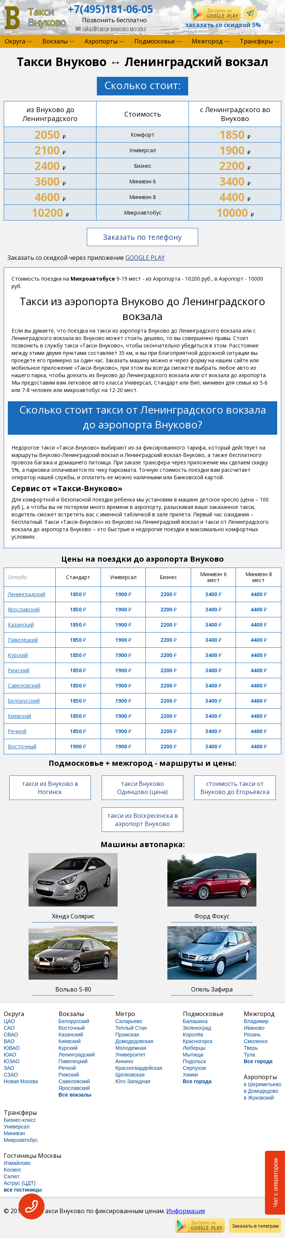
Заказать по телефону (142, 237)
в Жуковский (259, 1098)
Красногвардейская (138, 1068)
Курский (18, 655)
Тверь (251, 1048)
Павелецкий (23, 639)
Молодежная (130, 1048)
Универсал (17, 1127)
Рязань (252, 1035)
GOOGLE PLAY (145, 258)
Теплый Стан (131, 1028)
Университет (130, 1055)
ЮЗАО (12, 1061)
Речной (17, 731)
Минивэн (14, 1133)
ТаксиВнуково (47, 17)
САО (9, 1028)
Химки (190, 1075)
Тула (249, 1055)
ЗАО (9, 1068)
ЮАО (10, 1055)
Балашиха (195, 1021)
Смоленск (256, 1041)
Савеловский (24, 685)
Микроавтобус (21, 1140)
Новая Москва (21, 1081)
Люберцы (194, 1048)
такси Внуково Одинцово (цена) (142, 788)
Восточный (22, 746)
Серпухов (194, 1068)
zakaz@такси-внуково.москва (110, 28)
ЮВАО (12, 1048)
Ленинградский (26, 594)
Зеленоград (197, 1028)
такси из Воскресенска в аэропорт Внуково (142, 819)
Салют (12, 1176)
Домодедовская (134, 1041)
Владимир (256, 1021)
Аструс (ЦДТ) (20, 1183)
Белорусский (24, 700)
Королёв (193, 1035)
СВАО (11, 1035)
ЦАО (9, 1021)
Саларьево (128, 1021)
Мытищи (193, 1055)
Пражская (127, 1035)
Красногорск (198, 1041)
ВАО (9, 1041)
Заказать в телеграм (255, 1225)
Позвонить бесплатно (114, 20)
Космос (12, 1170)
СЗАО (11, 1075)
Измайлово (17, 1163)
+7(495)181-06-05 (110, 9)
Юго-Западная (132, 1081)
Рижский (18, 670)
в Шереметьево (262, 1084)
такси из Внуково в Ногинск (50, 788)
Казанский (21, 624)
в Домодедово (261, 1091)
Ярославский (24, 609)
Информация (185, 1211)
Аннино (124, 1061)
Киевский (19, 715)
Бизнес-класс (20, 1120)
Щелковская (130, 1075)
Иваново (254, 1028)
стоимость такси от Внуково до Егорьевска (234, 788)
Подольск (194, 1061)
